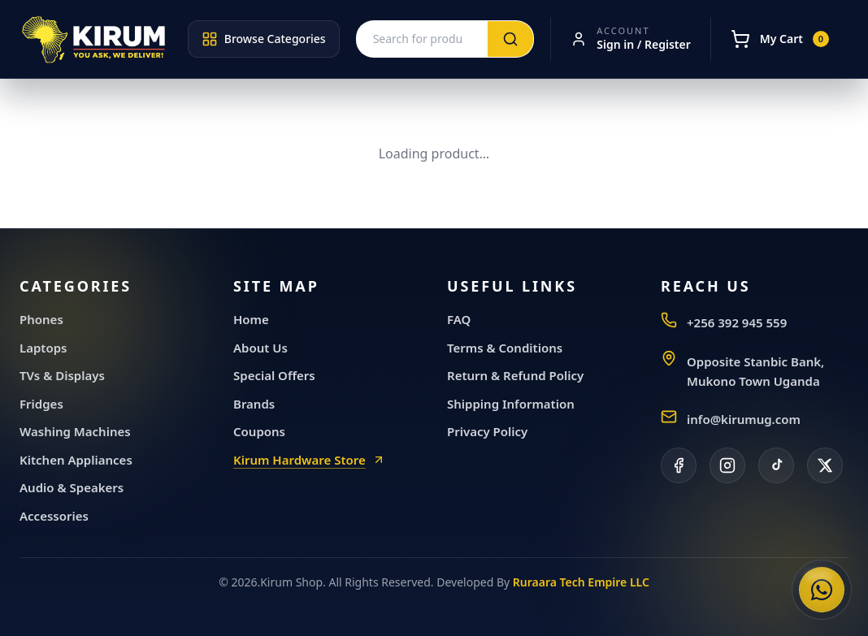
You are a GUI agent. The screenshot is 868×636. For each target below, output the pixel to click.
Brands (254, 404)
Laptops (43, 348)
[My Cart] (779, 39)
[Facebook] (679, 465)
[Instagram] (727, 465)
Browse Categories (264, 39)
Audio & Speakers (72, 487)
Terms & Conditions (504, 348)
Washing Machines (75, 431)
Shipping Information (511, 404)
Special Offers (274, 375)
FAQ (459, 319)
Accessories (54, 516)
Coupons (259, 431)
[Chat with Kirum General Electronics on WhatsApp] (822, 590)
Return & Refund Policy (515, 375)
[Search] (510, 39)
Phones (41, 319)
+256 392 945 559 (737, 322)
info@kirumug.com (744, 419)
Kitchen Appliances (76, 460)
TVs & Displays (62, 375)
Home (251, 319)
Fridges (41, 404)
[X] (825, 465)
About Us (260, 348)
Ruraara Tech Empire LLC (581, 582)
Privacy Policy (487, 431)
